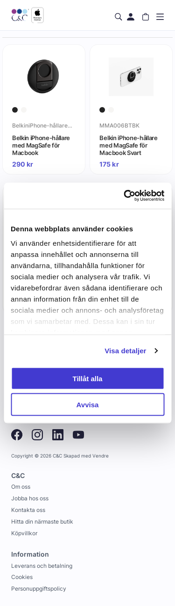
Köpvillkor (24, 533)
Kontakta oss (28, 509)
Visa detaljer (125, 351)
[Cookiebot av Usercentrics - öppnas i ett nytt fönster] (124, 196)
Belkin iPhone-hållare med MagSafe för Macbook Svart (128, 145)
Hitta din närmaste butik (42, 521)
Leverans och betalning (41, 565)
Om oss (20, 486)
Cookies (22, 576)
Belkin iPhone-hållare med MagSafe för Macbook (41, 145)
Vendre (100, 455)
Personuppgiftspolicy (38, 588)
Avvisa (88, 405)
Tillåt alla (88, 378)
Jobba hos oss (30, 498)
